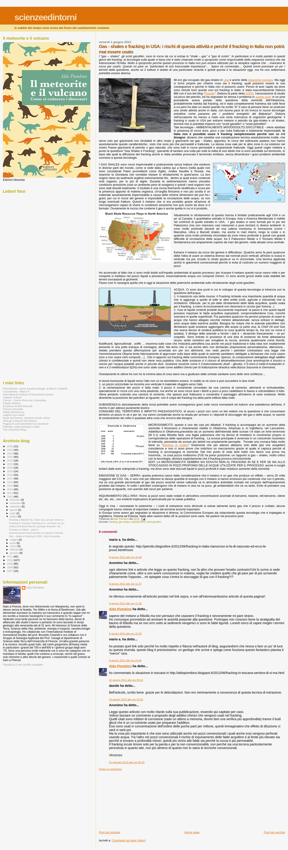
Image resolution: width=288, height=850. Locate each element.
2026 (10, 446)
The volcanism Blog (14, 429)
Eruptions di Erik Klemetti (17, 406)
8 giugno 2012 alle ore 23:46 (125, 660)
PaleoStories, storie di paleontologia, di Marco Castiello (35, 388)
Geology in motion (175, 445)
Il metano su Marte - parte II (23, 529)
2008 (10, 567)
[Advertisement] (132, 799)
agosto (14, 510)
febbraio (15, 549)
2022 (10, 460)
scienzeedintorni (45, 17)
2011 (10, 556)
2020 (10, 467)
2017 (10, 478)
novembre (16, 503)
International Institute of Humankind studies (28, 394)
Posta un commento (110, 769)
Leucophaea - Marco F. (16, 391)
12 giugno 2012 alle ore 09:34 (126, 680)
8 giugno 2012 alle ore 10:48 (125, 557)
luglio (13, 513)
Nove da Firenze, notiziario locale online (26, 417)
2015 (10, 485)
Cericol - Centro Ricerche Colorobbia (24, 400)
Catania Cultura (12, 397)
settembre (16, 506)
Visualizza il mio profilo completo (23, 664)
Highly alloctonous (13, 411)
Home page (191, 832)
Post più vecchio (274, 832)
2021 (10, 464)
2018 (10, 474)
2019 (10, 471)
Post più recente (109, 832)
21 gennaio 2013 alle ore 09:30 (126, 762)
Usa (226, 80)
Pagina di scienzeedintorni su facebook (26, 423)
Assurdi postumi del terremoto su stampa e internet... (37, 533)
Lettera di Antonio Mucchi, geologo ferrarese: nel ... (36, 526)
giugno (14, 516)
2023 (10, 456)
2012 (10, 496)
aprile (13, 543)
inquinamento (138, 522)
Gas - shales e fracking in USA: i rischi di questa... (35, 536)
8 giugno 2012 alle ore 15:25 (125, 633)
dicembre (15, 499)
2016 (10, 482)
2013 (10, 492)
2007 (10, 570)
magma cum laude (14, 414)
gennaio (15, 553)
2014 (10, 489)
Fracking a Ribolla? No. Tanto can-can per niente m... (37, 519)
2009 (10, 563)
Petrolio (209, 93)
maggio (14, 539)
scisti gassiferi (153, 522)
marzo (14, 546)
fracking (113, 522)
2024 (10, 453)
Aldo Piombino (120, 609)
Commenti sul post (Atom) (129, 840)
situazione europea (260, 80)
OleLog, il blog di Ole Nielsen (20, 420)
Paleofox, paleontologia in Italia (21, 426)
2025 (10, 449)
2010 (10, 560)
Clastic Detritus (12, 403)
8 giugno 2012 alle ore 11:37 (125, 583)
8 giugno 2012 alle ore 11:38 (125, 603)
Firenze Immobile (13, 409)
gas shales (124, 522)
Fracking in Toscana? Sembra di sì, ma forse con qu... (37, 523)
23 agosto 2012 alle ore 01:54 (126, 699)
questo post (262, 97)
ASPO (249, 93)
